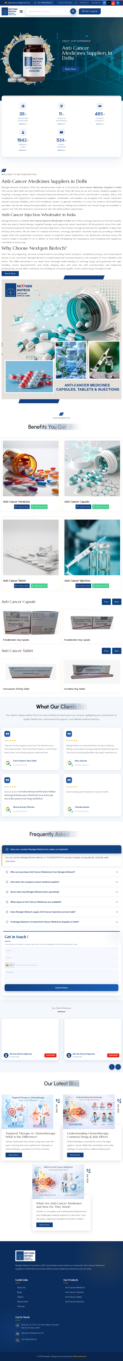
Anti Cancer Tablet (14, 580)
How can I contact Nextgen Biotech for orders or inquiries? (36, 849)
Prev (106, 601)
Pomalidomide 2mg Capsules (77, 640)
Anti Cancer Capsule (76, 501)
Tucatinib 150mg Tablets (14, 689)
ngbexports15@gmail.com (17, 2)
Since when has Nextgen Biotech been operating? (32, 892)
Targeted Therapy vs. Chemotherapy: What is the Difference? (31, 1135)
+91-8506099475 (43, 2)
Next (117, 601)
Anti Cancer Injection (77, 580)
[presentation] (112, 1067)
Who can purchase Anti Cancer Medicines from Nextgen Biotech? (40, 872)
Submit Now (61, 987)
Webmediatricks (79, 1356)
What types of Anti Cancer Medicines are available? (33, 902)
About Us (21, 1287)
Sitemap (21, 1306)
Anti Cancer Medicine (16, 501)
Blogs (19, 1292)
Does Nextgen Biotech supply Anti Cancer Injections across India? (40, 912)
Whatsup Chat (39, 507)
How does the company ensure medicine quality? (32, 882)
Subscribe (50, 1055)
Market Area (22, 1301)
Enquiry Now (22, 507)
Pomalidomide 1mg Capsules (15, 640)
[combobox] (10, 965)
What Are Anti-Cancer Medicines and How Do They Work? (59, 1205)
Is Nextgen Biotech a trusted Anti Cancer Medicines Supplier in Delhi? (42, 922)
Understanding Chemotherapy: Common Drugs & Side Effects (88, 1135)
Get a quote (89, 11)
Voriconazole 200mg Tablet (77, 689)
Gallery (20, 1297)
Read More (70, 69)
